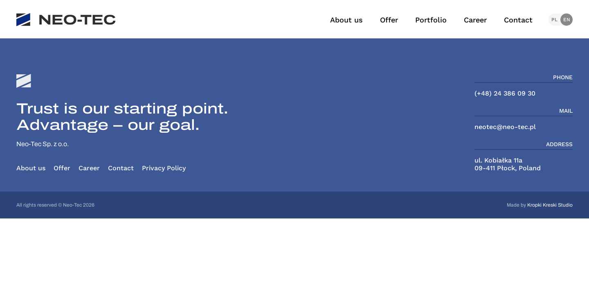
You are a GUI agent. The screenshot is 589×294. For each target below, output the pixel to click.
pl (554, 19)
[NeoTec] (66, 20)
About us (346, 20)
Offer (389, 20)
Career (475, 20)
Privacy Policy (164, 168)
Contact (518, 20)
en (566, 19)
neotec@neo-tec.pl (505, 127)
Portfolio (431, 20)
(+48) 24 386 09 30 (504, 93)
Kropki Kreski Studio (550, 205)
